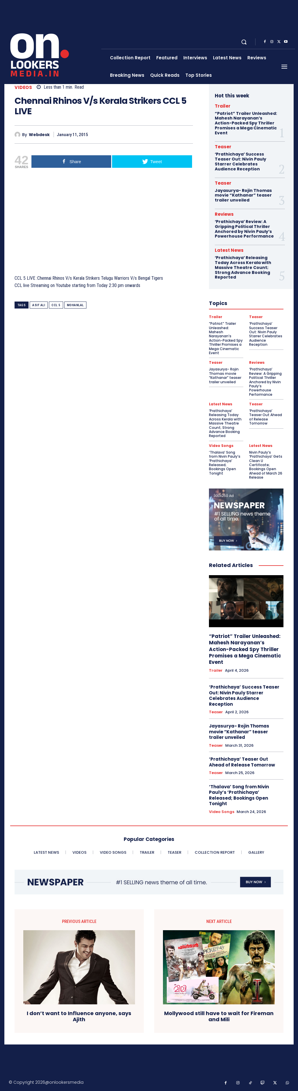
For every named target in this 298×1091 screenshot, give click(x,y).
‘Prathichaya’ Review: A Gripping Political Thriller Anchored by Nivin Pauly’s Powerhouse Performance (244, 229)
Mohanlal (75, 305)
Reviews (224, 214)
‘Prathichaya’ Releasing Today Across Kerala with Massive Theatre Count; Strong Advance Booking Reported (243, 267)
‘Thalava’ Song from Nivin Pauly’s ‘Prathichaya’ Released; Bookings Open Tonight (224, 463)
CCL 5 (56, 305)
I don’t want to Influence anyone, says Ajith (79, 1016)
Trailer (222, 106)
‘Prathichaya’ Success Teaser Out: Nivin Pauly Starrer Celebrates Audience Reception (240, 161)
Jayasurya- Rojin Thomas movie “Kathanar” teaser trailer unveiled (243, 195)
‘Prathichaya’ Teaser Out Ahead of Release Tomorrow (265, 417)
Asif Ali (38, 305)
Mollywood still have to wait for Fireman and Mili (219, 1016)
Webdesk (39, 134)
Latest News (229, 250)
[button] (244, 42)
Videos (23, 87)
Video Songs (221, 446)
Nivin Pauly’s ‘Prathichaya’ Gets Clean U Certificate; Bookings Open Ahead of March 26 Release (265, 465)
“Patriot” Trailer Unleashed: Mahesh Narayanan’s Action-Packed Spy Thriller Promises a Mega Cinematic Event (246, 123)
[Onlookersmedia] (53, 42)
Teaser (223, 147)
